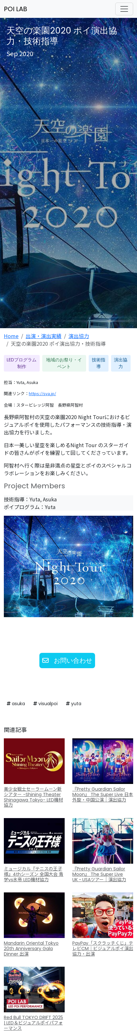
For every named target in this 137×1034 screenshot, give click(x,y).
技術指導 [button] (98, 363)
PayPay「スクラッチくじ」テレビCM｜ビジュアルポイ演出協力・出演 (102, 948)
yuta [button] (73, 703)
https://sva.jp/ (42, 393)
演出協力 (78, 336)
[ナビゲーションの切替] (124, 9)
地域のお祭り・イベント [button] (64, 363)
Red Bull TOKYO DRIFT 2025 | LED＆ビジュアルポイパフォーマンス (33, 1022)
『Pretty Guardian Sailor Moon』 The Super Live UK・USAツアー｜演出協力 (99, 874)
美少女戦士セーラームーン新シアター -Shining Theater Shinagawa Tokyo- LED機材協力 (33, 797)
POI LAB (15, 8)
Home (11, 336)
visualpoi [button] (45, 703)
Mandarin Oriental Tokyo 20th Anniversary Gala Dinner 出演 (31, 948)
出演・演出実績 (43, 336)
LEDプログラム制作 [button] (21, 363)
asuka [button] (16, 703)
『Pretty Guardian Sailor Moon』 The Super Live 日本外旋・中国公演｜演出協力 (102, 794)
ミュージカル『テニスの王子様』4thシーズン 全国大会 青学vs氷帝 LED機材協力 (33, 874)
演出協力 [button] (120, 363)
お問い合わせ (67, 660)
